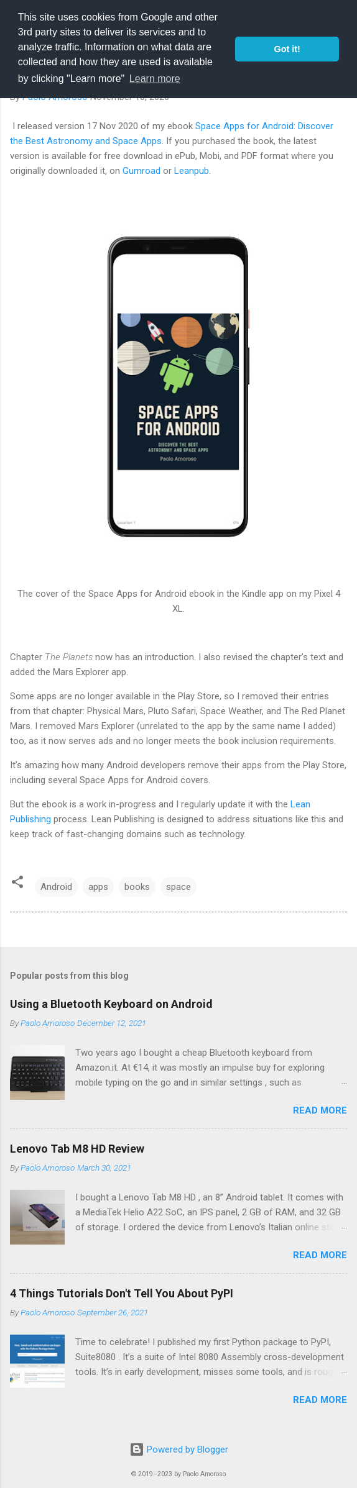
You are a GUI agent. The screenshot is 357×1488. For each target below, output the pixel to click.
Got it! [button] (287, 49)
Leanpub (191, 170)
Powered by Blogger (178, 1449)
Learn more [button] (154, 78)
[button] (17, 884)
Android (56, 886)
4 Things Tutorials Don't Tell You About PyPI (121, 1293)
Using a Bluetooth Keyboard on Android (111, 1003)
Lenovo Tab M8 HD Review (77, 1148)
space (178, 886)
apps (98, 886)
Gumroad (141, 170)
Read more (320, 1110)
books (137, 886)
